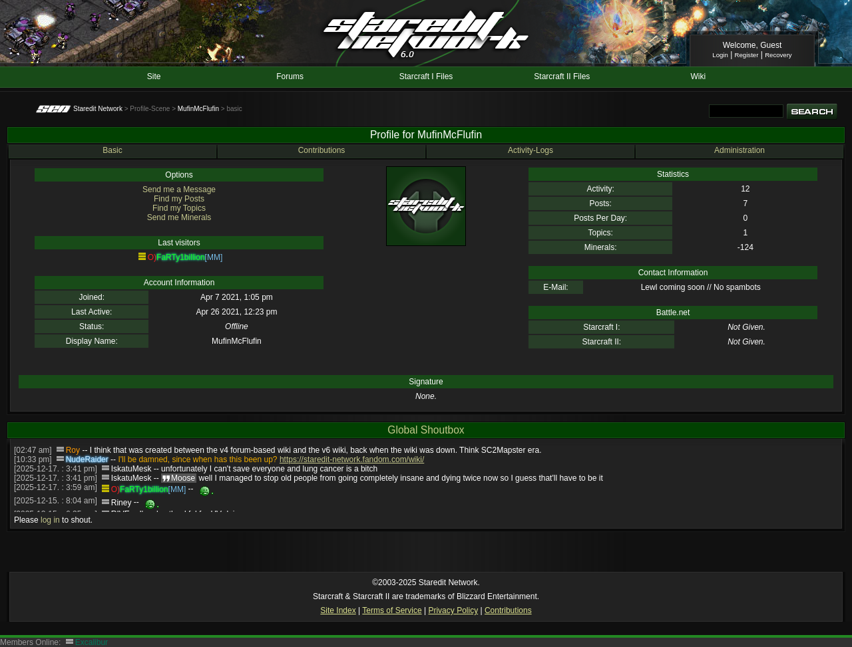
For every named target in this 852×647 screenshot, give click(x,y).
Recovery (778, 55)
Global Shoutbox (425, 430)
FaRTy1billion (180, 257)
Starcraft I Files (426, 76)
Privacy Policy (453, 610)
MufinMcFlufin (198, 108)
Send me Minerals (179, 217)
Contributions (321, 150)
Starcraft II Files (562, 76)
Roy (73, 450)
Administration (739, 150)
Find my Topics (179, 208)
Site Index (337, 610)
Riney (121, 502)
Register (747, 55)
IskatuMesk (131, 468)
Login (720, 55)
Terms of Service (391, 610)
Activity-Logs (530, 150)
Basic (112, 150)
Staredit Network (97, 108)
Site (154, 76)
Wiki (698, 76)
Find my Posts (179, 198)
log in (50, 520)
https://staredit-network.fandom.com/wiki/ (352, 459)
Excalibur (91, 642)
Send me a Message (179, 189)
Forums (290, 76)
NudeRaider (87, 459)
